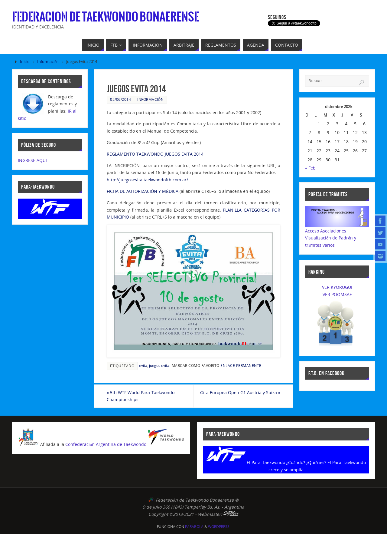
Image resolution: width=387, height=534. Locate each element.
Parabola (194, 526)
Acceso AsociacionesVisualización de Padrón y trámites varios (330, 238)
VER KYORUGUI (337, 287)
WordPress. (219, 526)
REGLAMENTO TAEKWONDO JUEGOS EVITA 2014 (155, 154)
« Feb (310, 168)
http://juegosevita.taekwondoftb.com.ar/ (147, 180)
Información (48, 61)
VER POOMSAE (337, 294)
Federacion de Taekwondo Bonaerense (105, 17)
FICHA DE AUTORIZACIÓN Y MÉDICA (142, 191)
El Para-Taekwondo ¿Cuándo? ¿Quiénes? (287, 462)
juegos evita (159, 365)
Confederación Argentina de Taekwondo (105, 444)
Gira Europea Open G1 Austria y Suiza (240, 392)
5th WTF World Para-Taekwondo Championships (140, 396)
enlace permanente (241, 365)
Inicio (25, 61)
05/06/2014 (120, 99)
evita (143, 365)
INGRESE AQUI (32, 160)
